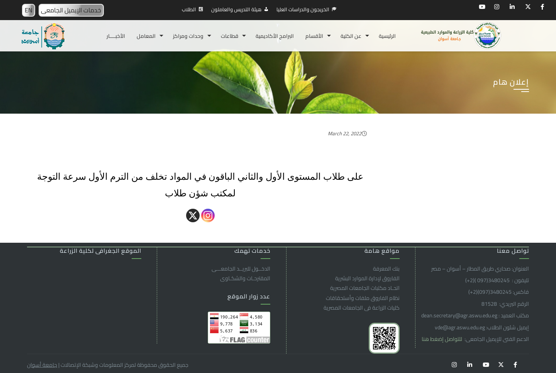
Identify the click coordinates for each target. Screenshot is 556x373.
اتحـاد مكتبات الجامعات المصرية (365, 288)
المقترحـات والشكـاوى (245, 278)
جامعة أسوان (42, 365)
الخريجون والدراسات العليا (302, 9)
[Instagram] (208, 215)
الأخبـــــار (116, 36)
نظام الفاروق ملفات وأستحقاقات (363, 298)
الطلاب (189, 9)
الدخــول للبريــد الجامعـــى (241, 269)
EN (28, 10)
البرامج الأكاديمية (275, 36)
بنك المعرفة (386, 269)
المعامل (146, 36)
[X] (193, 215)
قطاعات (229, 36)
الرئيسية (387, 36)
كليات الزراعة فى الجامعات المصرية (362, 308)
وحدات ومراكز (188, 36)
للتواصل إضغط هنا (442, 339)
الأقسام (314, 36)
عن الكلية (351, 36)
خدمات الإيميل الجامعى (71, 10)
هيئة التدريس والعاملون (236, 9)
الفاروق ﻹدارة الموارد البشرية (367, 278)
